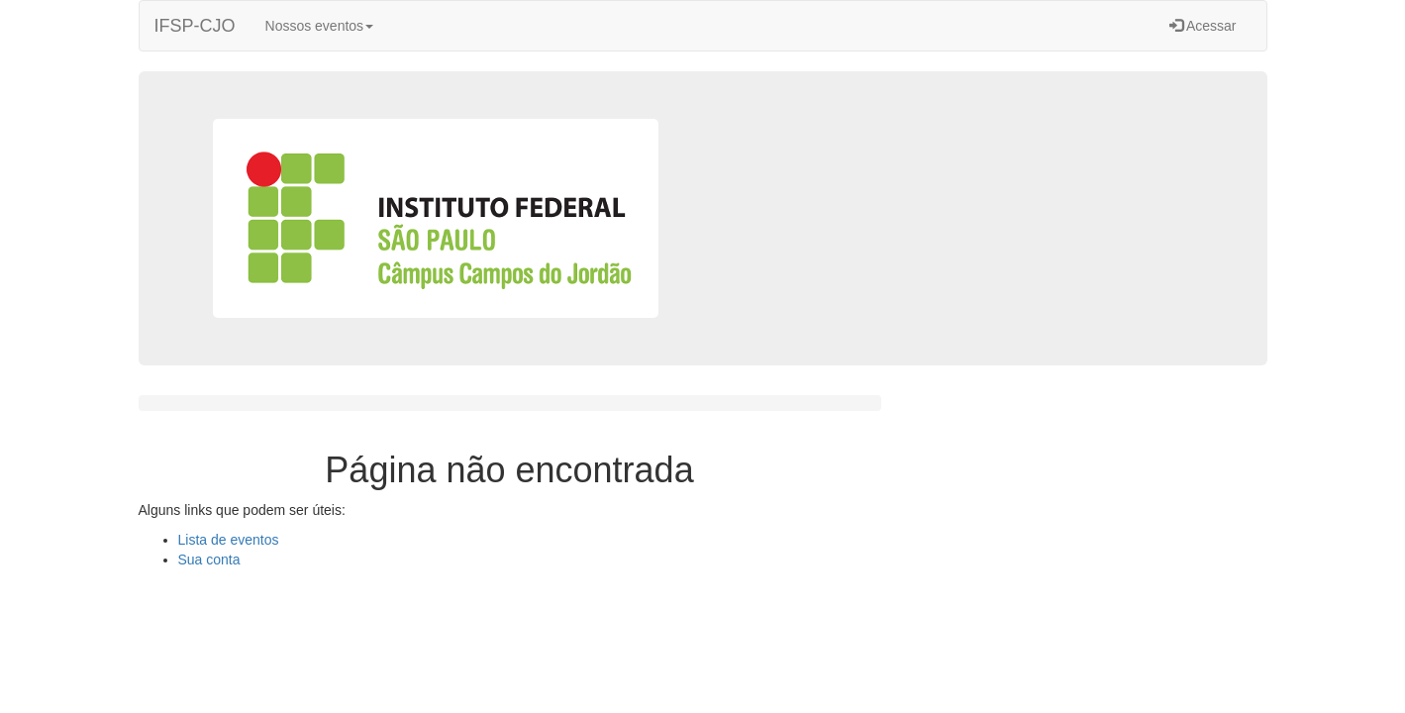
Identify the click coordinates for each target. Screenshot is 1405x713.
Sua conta (209, 559)
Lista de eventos (228, 540)
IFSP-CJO (195, 26)
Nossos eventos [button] (319, 26)
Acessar (1203, 26)
